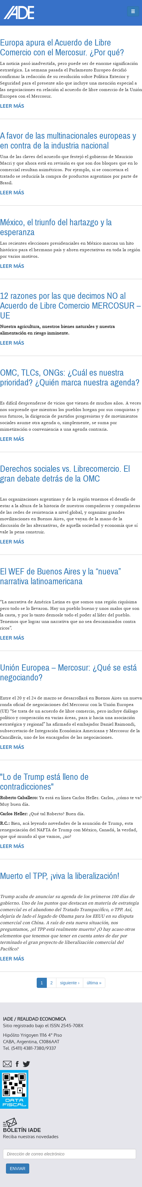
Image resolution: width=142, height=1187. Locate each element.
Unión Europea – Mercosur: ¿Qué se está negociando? (68, 672)
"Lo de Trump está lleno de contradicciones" (44, 782)
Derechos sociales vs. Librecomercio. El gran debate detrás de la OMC (65, 474)
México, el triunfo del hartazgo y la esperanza (56, 227)
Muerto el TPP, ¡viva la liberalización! (59, 876)
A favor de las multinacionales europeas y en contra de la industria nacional (68, 141)
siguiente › (69, 982)
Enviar (17, 1168)
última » (94, 982)
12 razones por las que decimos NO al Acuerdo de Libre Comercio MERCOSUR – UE (70, 305)
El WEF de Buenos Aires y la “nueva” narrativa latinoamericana (60, 576)
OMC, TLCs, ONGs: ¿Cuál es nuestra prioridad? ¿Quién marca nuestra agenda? (70, 377)
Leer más (12, 106)
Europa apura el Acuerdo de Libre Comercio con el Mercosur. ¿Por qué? (62, 47)
